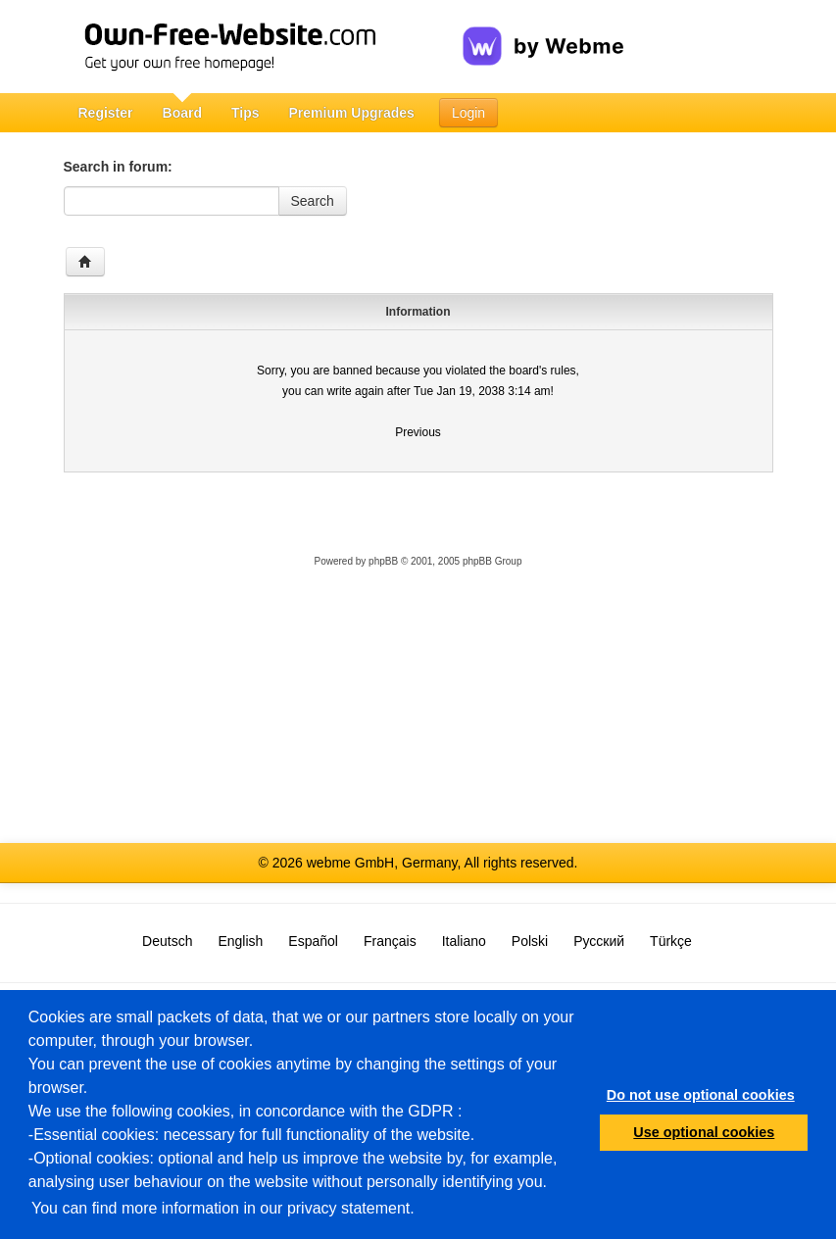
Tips (245, 113)
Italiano (464, 941)
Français (390, 941)
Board (182, 113)
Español (313, 941)
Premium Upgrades (352, 113)
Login (468, 113)
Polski (530, 941)
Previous (418, 432)
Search (312, 201)
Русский (598, 941)
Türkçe (671, 941)
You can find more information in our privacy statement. (223, 1208)
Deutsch (167, 941)
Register (105, 113)
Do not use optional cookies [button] (701, 1095)
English (240, 941)
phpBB (383, 561)
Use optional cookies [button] (703, 1132)
